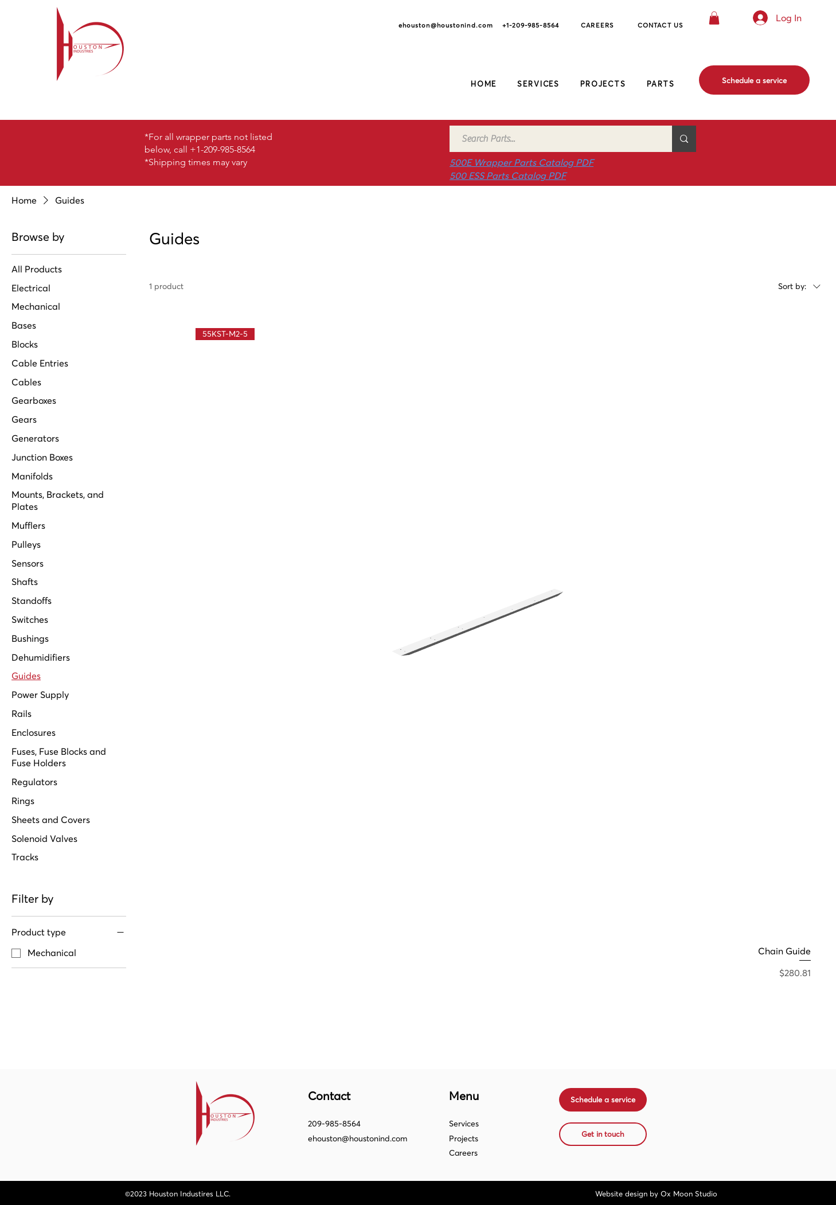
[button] (714, 18)
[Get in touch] (603, 1134)
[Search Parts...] (555, 139)
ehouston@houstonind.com (357, 1138)
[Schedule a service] (754, 80)
